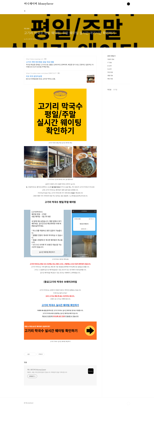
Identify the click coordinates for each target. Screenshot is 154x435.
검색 (123, 3)
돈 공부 (109, 66)
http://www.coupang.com (34, 59)
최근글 (109, 89)
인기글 (115, 89)
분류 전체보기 (111, 56)
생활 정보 (110, 75)
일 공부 (109, 69)
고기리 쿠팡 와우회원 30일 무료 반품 (40, 62)
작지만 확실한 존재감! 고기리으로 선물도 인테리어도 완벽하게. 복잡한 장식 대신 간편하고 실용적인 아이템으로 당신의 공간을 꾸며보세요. (60, 65)
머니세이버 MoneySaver (38, 3)
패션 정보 (110, 79)
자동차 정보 (110, 59)
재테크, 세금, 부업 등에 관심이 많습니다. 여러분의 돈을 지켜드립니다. (47, 372)
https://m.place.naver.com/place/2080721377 (41, 73)
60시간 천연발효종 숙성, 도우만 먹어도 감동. (41, 79)
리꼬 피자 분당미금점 (34, 76)
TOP (128, 403)
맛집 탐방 (110, 72)
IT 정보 (109, 62)
